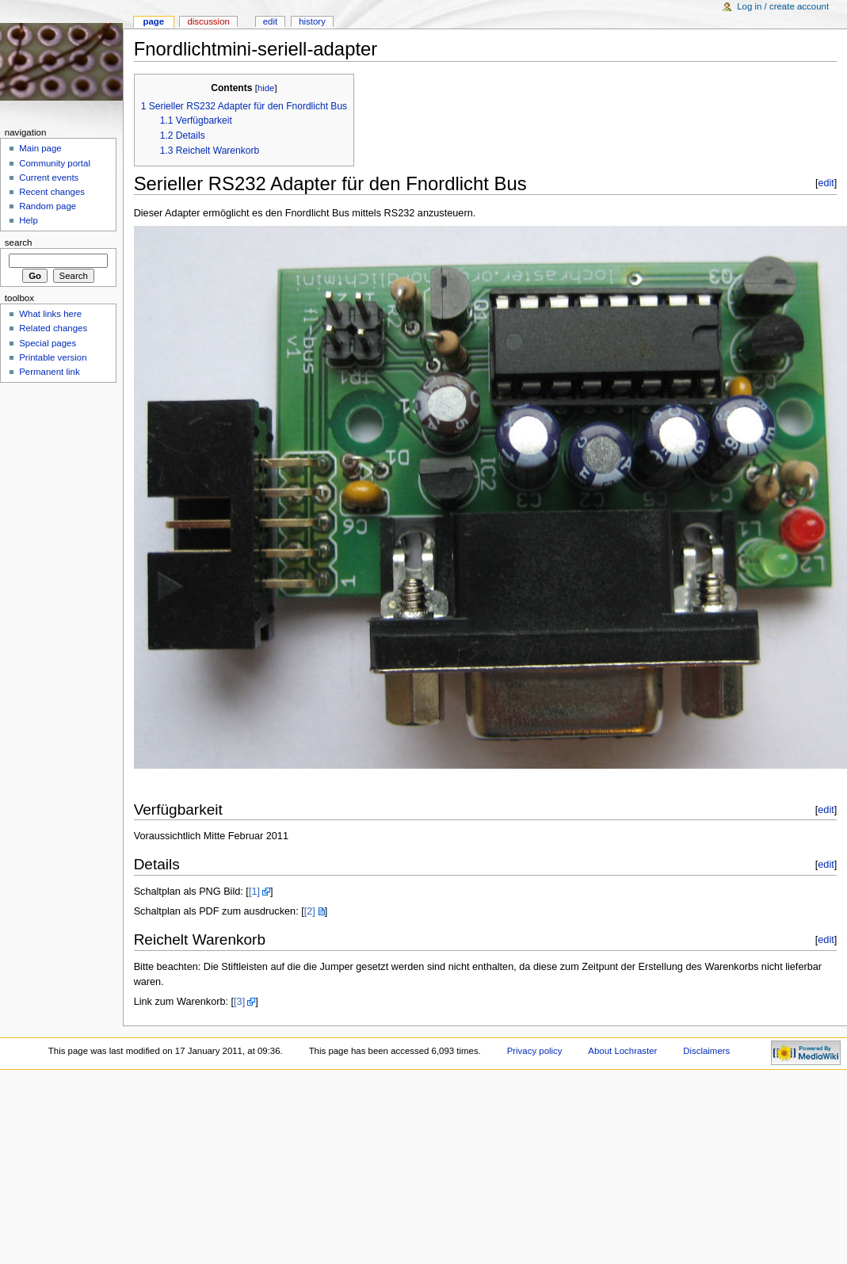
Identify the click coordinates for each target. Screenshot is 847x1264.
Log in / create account (783, 6)
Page (153, 21)
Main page (40, 148)
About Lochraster (622, 1051)
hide (266, 88)
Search (18, 242)
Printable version (52, 357)
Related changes (53, 328)
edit (826, 183)
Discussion (208, 21)
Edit (270, 21)
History (312, 21)
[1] (254, 891)
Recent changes (52, 192)
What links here (50, 314)
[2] (309, 911)
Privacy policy (535, 1051)
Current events (48, 177)
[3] (239, 1001)
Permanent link (49, 371)
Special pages (47, 343)
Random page (47, 206)
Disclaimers (706, 1051)
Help (28, 220)
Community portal (54, 163)
